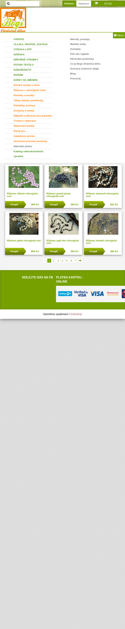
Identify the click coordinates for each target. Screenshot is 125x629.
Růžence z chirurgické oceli (30, 90)
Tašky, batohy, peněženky (28, 100)
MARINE (18, 74)
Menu (119, 35)
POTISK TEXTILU (24, 64)
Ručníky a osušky (24, 95)
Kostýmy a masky (24, 110)
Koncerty (75, 78)
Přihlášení (69, 3)
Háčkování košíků (24, 125)
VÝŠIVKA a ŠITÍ (22, 49)
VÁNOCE (19, 39)
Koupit (14, 204)
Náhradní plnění (23, 146)
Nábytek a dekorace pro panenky (33, 115)
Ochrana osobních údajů (84, 68)
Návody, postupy (80, 39)
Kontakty (75, 49)
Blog (73, 73)
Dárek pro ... (21, 131)
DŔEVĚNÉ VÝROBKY (26, 59)
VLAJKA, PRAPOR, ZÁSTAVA (31, 44)
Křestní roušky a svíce (27, 85)
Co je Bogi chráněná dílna (85, 63)
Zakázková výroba (24, 136)
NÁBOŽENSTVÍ (22, 69)
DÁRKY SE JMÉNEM (25, 80)
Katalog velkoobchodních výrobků (28, 154)
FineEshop (75, 314)
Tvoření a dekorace (25, 120)
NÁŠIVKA (19, 54)
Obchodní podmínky (82, 58)
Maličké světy (78, 44)
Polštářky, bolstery (24, 105)
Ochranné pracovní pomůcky (30, 141)
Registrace (84, 3)
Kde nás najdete (79, 54)
